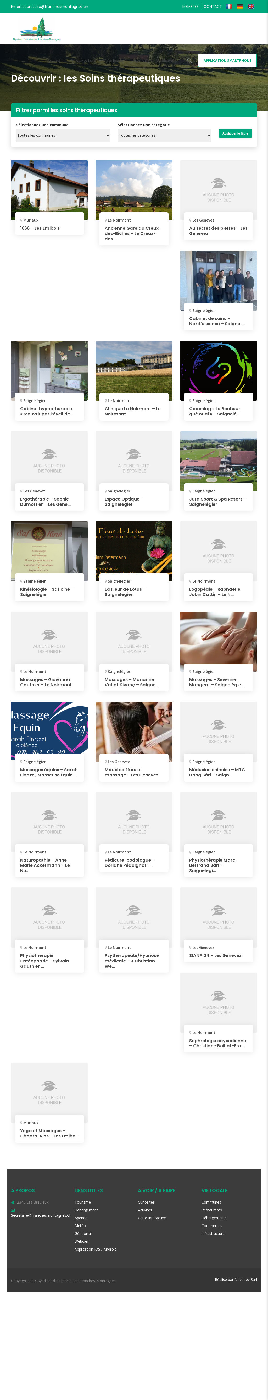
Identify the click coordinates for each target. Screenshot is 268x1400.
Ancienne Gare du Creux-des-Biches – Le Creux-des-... (132, 233)
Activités (145, 1317)
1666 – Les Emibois (42, 228)
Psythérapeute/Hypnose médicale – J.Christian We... (134, 1058)
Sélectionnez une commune (42, 124)
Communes (211, 1310)
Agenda (139, 60)
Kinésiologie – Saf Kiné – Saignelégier (49, 596)
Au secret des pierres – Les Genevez (216, 230)
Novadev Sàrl (245, 1387)
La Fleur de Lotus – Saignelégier (127, 596)
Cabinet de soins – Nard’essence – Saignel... (211, 323)
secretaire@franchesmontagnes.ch (41, 1323)
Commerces (212, 1333)
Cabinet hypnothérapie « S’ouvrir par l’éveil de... (48, 416)
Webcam (82, 1349)
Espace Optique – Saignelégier (126, 506)
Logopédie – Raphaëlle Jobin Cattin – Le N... (216, 596)
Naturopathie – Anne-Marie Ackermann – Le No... (131, 873)
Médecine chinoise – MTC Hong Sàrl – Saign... (218, 781)
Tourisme (83, 1310)
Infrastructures (214, 1341)
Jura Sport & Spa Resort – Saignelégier (217, 506)
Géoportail (83, 1341)
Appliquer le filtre (235, 133)
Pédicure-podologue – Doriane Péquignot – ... (216, 871)
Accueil (53, 60)
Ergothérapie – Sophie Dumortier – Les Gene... (47, 506)
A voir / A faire (83, 60)
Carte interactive (152, 1325)
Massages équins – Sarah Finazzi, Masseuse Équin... (43, 783)
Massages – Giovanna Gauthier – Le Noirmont (48, 686)
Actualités (165, 60)
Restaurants (212, 1317)
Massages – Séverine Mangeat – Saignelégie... (214, 688)
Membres (190, 6)
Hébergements (214, 1325)
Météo (80, 1333)
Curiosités (146, 1310)
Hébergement (86, 1317)
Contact (213, 6)
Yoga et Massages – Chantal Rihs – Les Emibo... (44, 1238)
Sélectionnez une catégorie (144, 124)
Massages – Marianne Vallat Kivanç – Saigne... (134, 686)
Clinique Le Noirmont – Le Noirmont (132, 416)
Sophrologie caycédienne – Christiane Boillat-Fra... (217, 1143)
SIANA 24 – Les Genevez (217, 1053)
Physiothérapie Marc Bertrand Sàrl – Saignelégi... (214, 963)
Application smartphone (227, 60)
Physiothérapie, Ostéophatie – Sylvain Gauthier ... (47, 1058)
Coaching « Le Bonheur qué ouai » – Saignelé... (216, 416)
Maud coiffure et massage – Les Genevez (134, 781)
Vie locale (114, 60)
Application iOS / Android (96, 1357)
